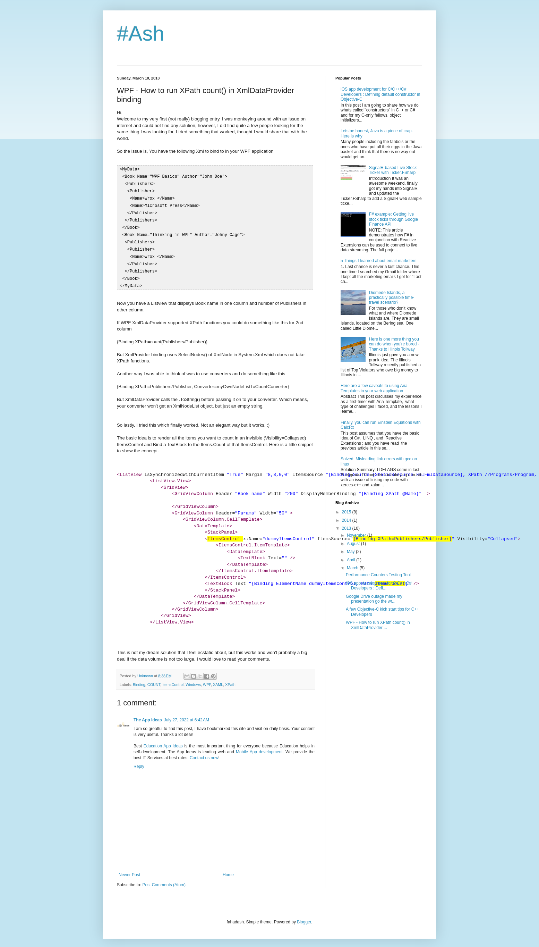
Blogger (304, 916)
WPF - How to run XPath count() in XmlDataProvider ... (378, 625)
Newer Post (129, 868)
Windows (193, 679)
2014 (347, 520)
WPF (207, 679)
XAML (218, 679)
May (351, 551)
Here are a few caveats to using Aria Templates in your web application (374, 388)
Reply (139, 760)
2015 (347, 512)
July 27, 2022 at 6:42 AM (186, 714)
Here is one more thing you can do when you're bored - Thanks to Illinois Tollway (394, 344)
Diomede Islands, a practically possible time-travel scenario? (391, 297)
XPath (230, 679)
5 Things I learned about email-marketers (379, 260)
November (357, 535)
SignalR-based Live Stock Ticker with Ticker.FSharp (393, 170)
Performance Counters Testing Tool (378, 574)
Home (228, 868)
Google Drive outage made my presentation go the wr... (374, 599)
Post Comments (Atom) (164, 879)
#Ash (140, 33)
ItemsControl (172, 679)
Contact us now (204, 751)
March (353, 567)
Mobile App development (259, 746)
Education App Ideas (163, 740)
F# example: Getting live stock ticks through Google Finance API (393, 219)
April (351, 560)
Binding (139, 679)
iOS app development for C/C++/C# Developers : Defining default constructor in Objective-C (380, 94)
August (354, 543)
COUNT (153, 679)
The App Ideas (148, 714)
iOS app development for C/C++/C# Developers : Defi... (378, 585)
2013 (347, 528)
